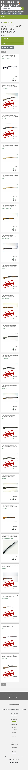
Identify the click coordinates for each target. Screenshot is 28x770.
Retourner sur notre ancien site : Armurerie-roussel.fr (12, 11)
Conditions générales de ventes (14, 742)
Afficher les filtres (7, 47)
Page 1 (3, 51)
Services (14, 727)
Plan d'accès (14, 747)
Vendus (3, 43)
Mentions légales (14, 744)
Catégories (5, 17)
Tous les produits (5, 38)
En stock (3, 41)
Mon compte (17, 13)
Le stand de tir (14, 729)
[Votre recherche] (11, 8)
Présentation (14, 724)
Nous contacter (15, 759)
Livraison (14, 732)
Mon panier (6, 13)
